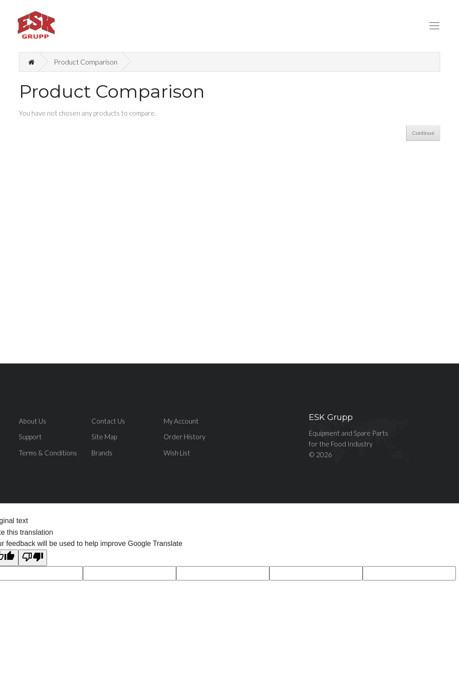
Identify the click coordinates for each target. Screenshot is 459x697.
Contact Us (108, 421)
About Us (32, 421)
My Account (181, 421)
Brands (102, 453)
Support (30, 437)
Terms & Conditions (48, 453)
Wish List (177, 453)
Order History (184, 437)
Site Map (104, 437)
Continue (423, 133)
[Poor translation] (32, 558)
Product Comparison (85, 61)
